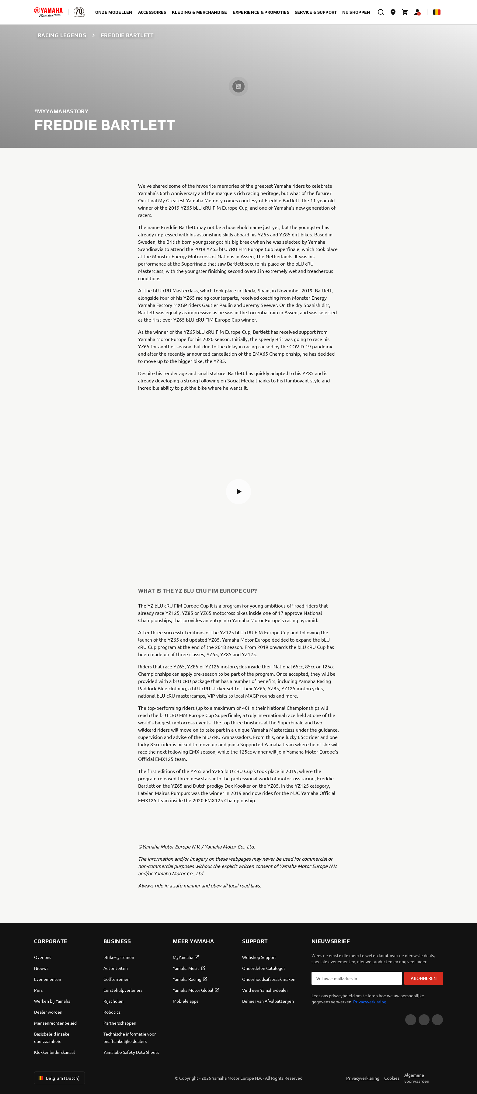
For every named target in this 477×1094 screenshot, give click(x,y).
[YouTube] (410, 1019)
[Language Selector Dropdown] (437, 12)
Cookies (391, 1078)
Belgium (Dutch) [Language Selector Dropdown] (58, 1078)
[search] (381, 12)
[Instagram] (437, 1019)
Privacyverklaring (369, 1001)
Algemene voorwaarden (416, 1078)
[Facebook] (424, 1019)
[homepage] (48, 12)
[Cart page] (405, 12)
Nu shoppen (356, 12)
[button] (238, 491)
